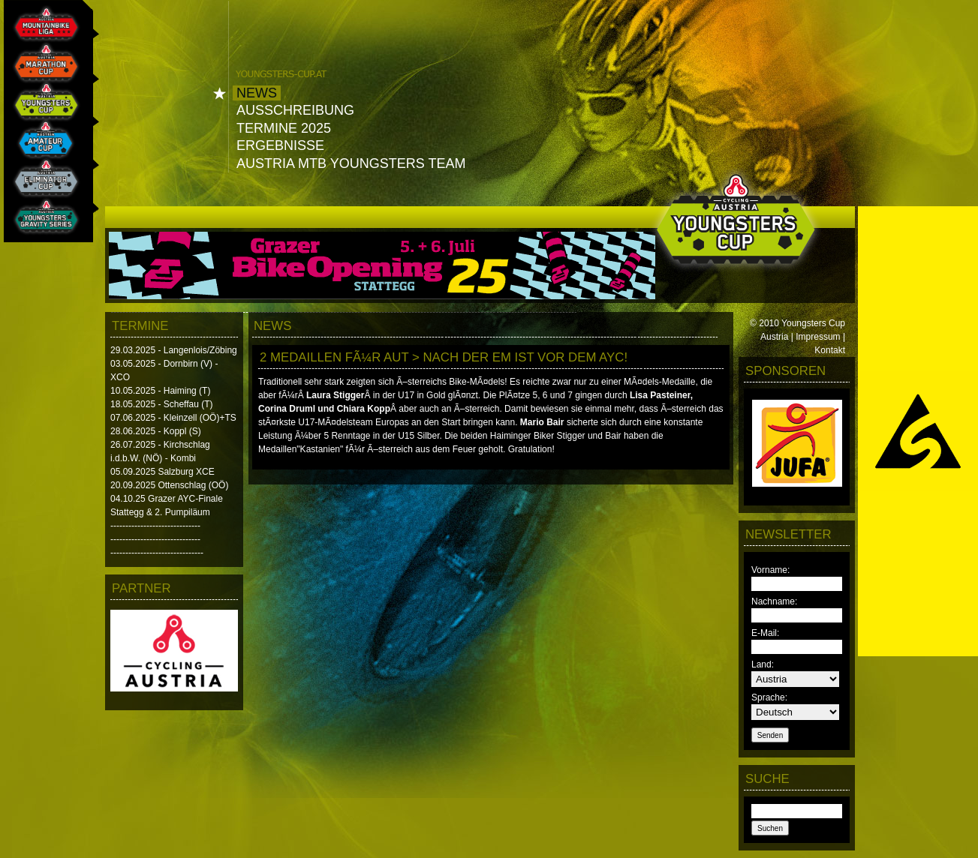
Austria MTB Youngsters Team (350, 163)
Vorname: (770, 570)
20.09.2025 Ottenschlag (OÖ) (169, 485)
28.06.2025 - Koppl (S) (155, 431)
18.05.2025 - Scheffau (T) (161, 404)
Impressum (818, 337)
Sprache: (769, 697)
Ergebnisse (280, 145)
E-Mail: (765, 633)
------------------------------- (156, 553)
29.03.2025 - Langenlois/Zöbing (173, 350)
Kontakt (829, 350)
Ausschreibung (295, 110)
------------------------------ (155, 525)
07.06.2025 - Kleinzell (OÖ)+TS (173, 417)
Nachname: (774, 601)
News (256, 93)
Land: (762, 664)
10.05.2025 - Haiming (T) (160, 391)
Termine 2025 (283, 128)
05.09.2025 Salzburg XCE (162, 471)
